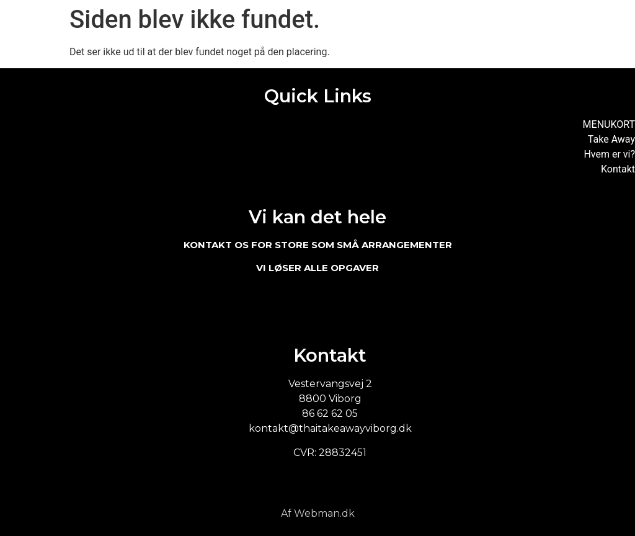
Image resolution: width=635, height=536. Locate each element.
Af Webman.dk (318, 513)
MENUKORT (609, 124)
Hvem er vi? (609, 154)
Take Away (611, 139)
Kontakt (618, 169)
